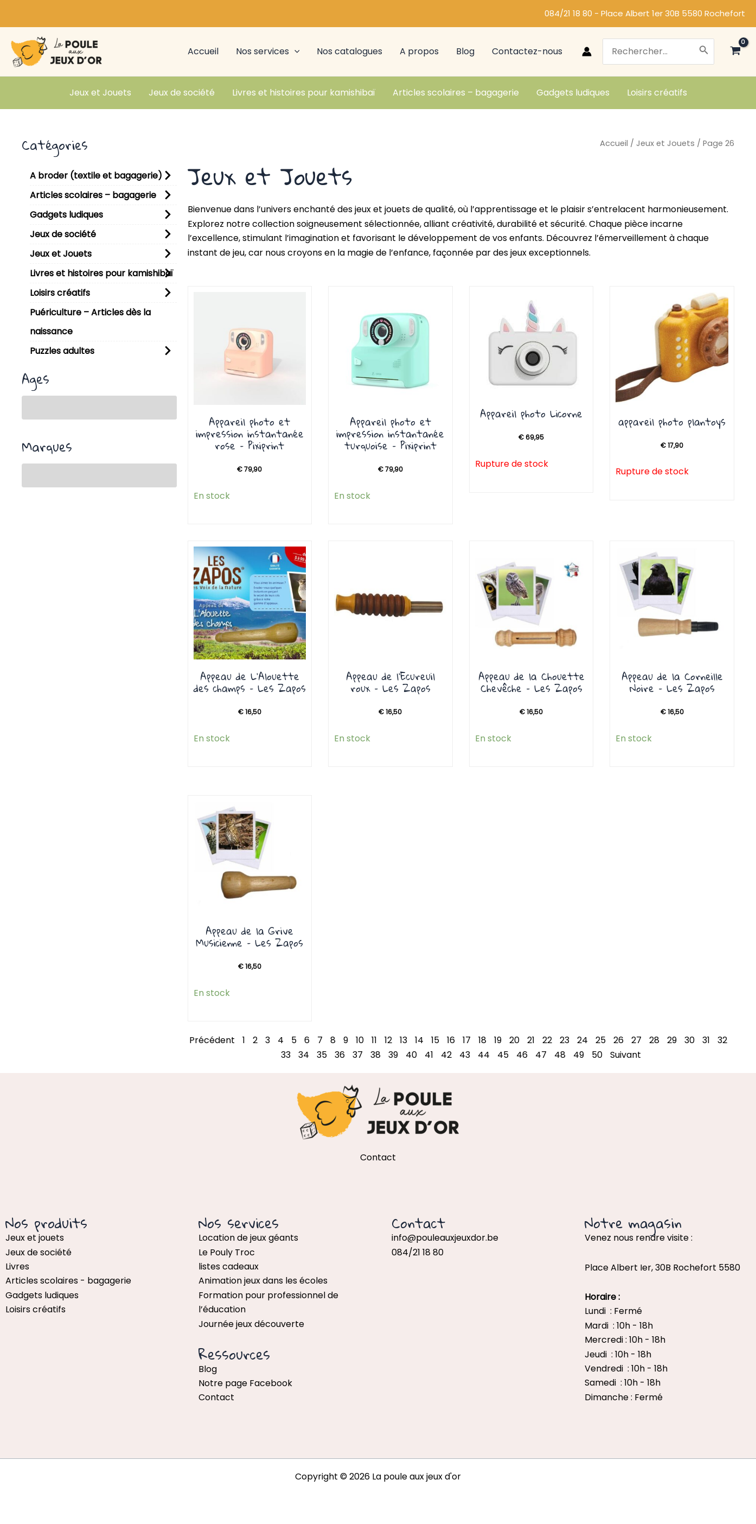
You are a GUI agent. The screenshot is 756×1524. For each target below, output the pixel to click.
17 (467, 1040)
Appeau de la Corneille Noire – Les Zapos (672, 682)
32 (722, 1040)
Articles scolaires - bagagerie (68, 1280)
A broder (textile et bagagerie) (96, 175)
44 (484, 1055)
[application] (294, 51)
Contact (216, 1397)
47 (541, 1055)
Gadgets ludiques (66, 214)
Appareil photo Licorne (531, 413)
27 (636, 1040)
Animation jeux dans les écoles (263, 1280)
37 (358, 1055)
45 (503, 1055)
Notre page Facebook (245, 1383)
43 (464, 1055)
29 (672, 1040)
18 (482, 1040)
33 (286, 1055)
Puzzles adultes (62, 351)
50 (597, 1055)
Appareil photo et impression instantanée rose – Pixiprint (250, 433)
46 (522, 1055)
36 (340, 1055)
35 (322, 1055)
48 (560, 1055)
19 (498, 1040)
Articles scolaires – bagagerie (93, 195)
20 (514, 1040)
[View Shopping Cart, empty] (735, 51)
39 (393, 1055)
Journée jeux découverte (251, 1324)
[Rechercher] (704, 51)
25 (600, 1040)
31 (706, 1040)
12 (388, 1040)
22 (547, 1040)
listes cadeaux (228, 1266)
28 (654, 1040)
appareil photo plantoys (672, 421)
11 (374, 1040)
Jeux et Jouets (61, 253)
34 (303, 1055)
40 (411, 1055)
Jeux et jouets (34, 1237)
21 (531, 1040)
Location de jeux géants (248, 1237)
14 (419, 1040)
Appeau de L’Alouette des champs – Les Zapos (250, 682)
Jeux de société (63, 234)
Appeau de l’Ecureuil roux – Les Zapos (390, 682)
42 (446, 1055)
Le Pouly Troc (226, 1252)
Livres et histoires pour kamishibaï (101, 273)
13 (403, 1040)
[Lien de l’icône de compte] (587, 51)
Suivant (625, 1055)
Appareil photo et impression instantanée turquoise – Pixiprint (390, 433)
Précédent (212, 1040)
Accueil (614, 143)
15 (435, 1040)
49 (578, 1055)
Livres (17, 1266)
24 (582, 1040)
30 (689, 1040)
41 (429, 1055)
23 (564, 1040)
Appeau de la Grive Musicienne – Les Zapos (249, 937)
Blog (207, 1369)
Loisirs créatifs (60, 293)
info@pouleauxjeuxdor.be (445, 1237)
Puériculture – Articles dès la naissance (90, 322)
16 (451, 1040)
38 (375, 1055)
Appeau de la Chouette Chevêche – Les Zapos (531, 682)
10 (360, 1040)
